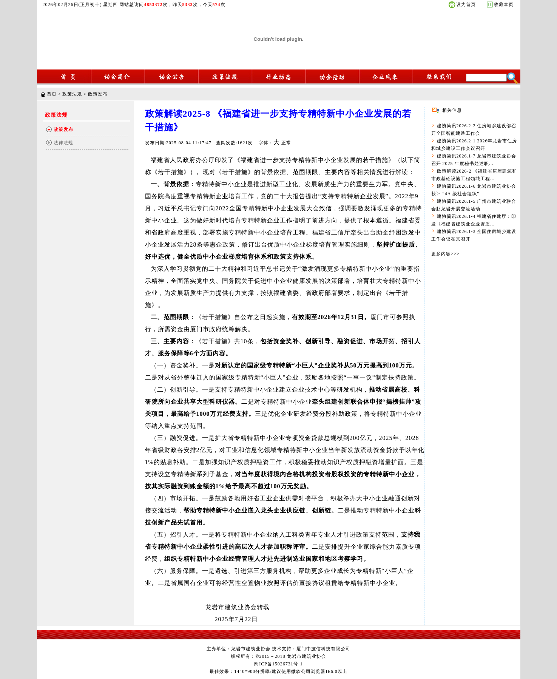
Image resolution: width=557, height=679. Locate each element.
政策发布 (98, 94)
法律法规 (63, 142)
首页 (52, 94)
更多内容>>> (445, 253)
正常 (286, 142)
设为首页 (466, 4)
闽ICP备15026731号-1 (278, 664)
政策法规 (72, 94)
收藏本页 (504, 4)
